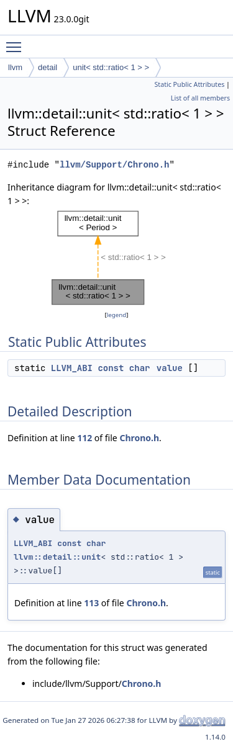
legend (117, 315)
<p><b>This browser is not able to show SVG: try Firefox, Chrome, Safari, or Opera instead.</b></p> (116, 258)
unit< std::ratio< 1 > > (111, 67)
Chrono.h (139, 438)
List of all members (200, 98)
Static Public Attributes (189, 84)
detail (47, 67)
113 (91, 603)
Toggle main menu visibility (16, 41)
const (111, 368)
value (170, 368)
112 (84, 438)
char (139, 368)
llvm (15, 67)
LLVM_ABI (72, 368)
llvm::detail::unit (57, 557)
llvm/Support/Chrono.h (114, 165)
